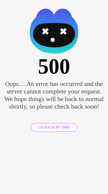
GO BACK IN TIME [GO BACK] (54, 127)
